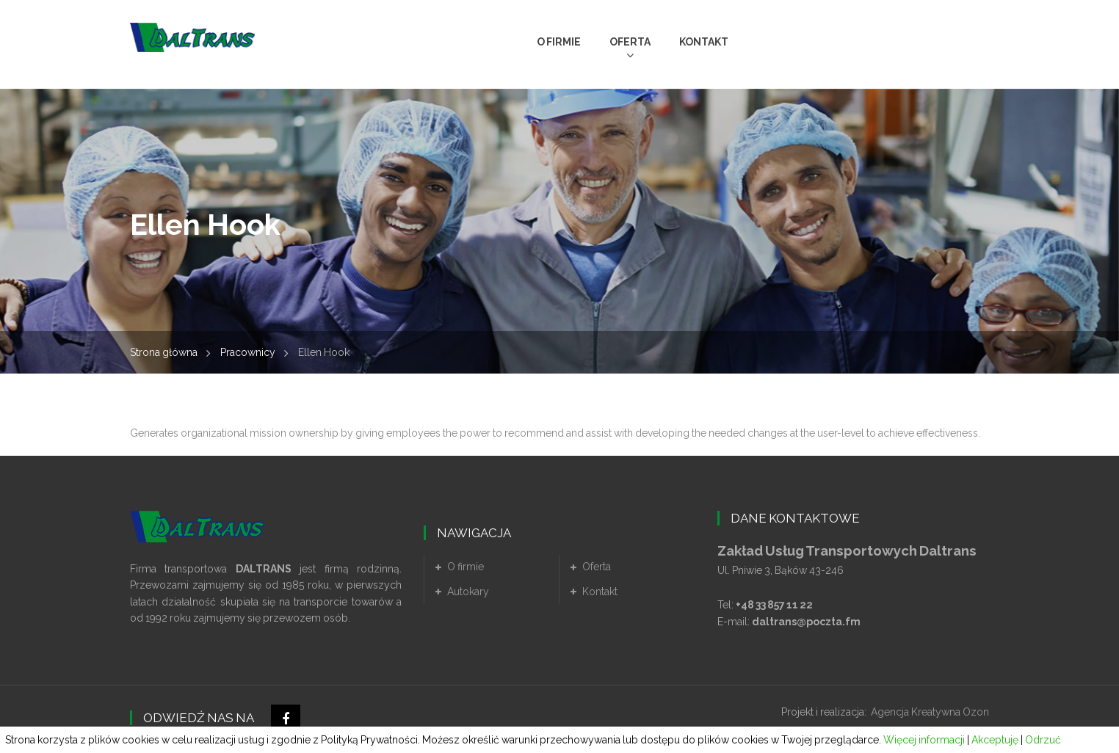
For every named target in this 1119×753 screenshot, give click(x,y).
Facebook (285, 719)
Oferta (596, 566)
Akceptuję (994, 740)
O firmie (465, 566)
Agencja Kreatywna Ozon (930, 712)
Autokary (468, 591)
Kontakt (600, 591)
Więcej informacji (924, 740)
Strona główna (164, 352)
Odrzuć (1043, 740)
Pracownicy (247, 352)
